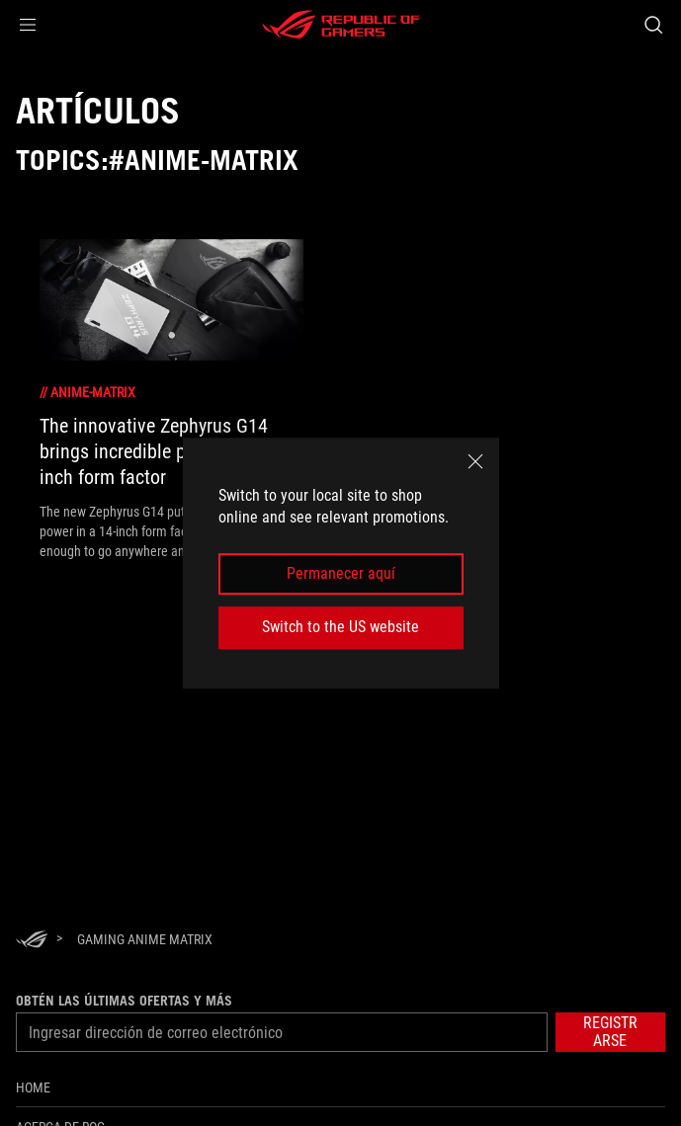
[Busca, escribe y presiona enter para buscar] (652, 24)
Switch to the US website (340, 626)
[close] (475, 461)
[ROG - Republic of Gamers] (341, 25)
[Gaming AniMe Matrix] (145, 939)
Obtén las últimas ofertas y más (124, 1000)
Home (33, 1087)
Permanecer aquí (341, 573)
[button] (28, 25)
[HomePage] (31, 940)
